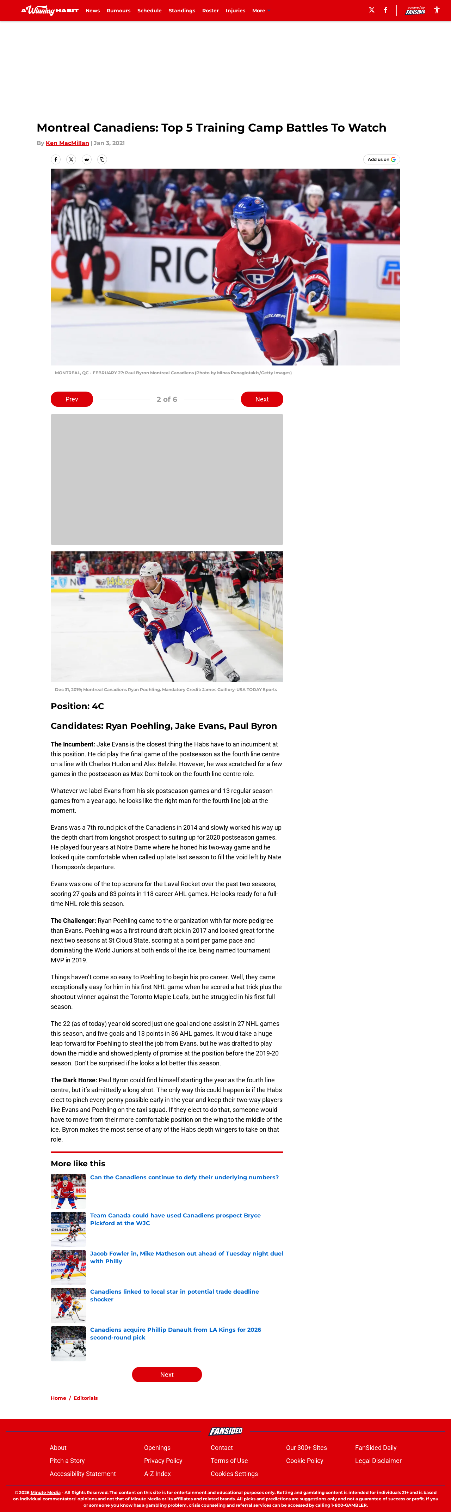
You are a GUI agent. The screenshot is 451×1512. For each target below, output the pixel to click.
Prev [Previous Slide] (72, 399)
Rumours (118, 10)
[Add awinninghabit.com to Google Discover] (381, 159)
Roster (210, 10)
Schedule (149, 10)
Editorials (86, 1398)
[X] (372, 10)
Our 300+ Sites (306, 1447)
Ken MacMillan (67, 143)
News (93, 10)
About (58, 1447)
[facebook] (385, 10)
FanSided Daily (376, 1447)
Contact (222, 1447)
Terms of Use (229, 1460)
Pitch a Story (67, 1460)
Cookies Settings (234, 1473)
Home (58, 1398)
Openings (157, 1447)
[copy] (102, 159)
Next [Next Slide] (262, 399)
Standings (182, 10)
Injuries (235, 10)
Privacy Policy (163, 1460)
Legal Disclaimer (378, 1460)
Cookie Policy (304, 1460)
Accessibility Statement (83, 1473)
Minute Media (46, 1492)
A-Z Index (157, 1473)
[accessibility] (436, 9)
